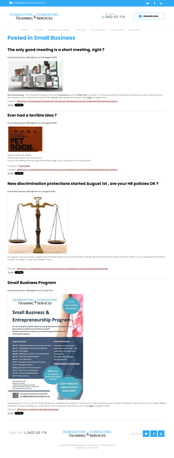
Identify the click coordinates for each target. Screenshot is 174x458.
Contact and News (21, 38)
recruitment (81, 101)
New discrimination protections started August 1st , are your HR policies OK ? (82, 183)
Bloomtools (93, 448)
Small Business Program (31, 282)
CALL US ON (109, 14)
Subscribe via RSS (10, 105)
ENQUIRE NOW (150, 16)
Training (90, 101)
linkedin (161, 3)
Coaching (38, 30)
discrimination (44, 101)
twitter (147, 3)
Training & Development (59, 30)
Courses (24, 30)
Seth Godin (24, 166)
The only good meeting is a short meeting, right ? (55, 49)
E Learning (112, 101)
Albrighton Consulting (27, 101)
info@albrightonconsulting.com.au (29, 2)
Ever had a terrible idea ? (32, 115)
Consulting (80, 30)
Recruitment (134, 30)
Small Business (101, 101)
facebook (154, 3)
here (89, 97)
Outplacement (117, 30)
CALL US (16, 432)
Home (14, 30)
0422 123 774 (115, 17)
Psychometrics (98, 30)
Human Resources (59, 101)
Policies (71, 101)
